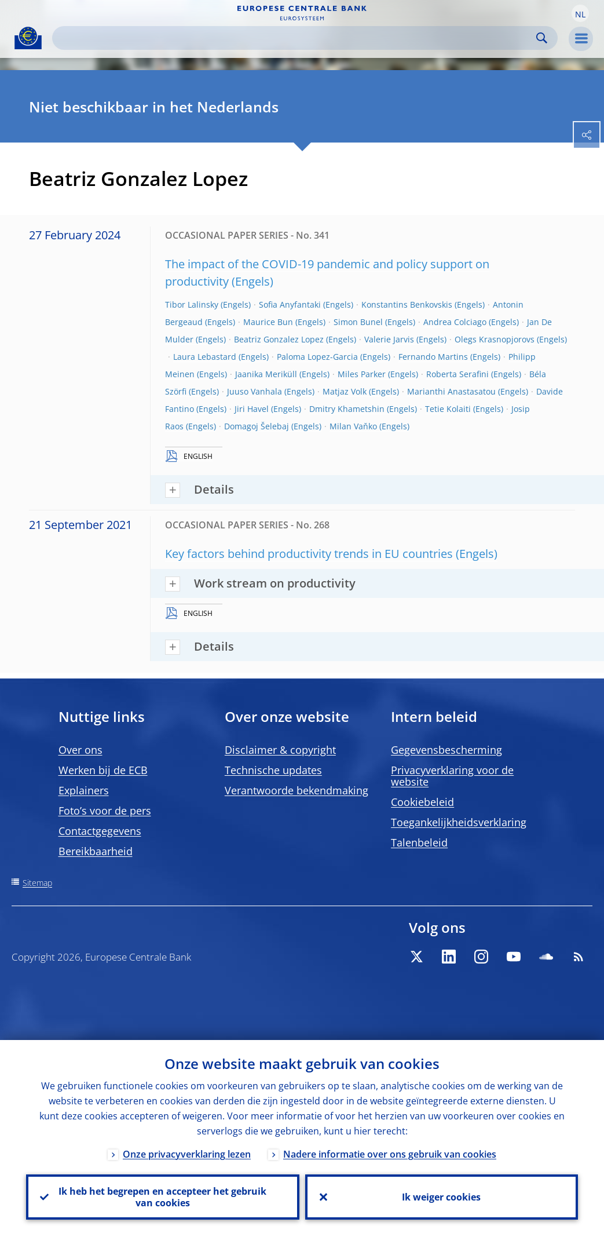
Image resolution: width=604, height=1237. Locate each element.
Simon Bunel (358, 321)
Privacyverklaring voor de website (452, 776)
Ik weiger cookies (441, 1197)
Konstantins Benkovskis (406, 304)
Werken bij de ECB (103, 770)
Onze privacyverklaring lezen (187, 1154)
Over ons (80, 750)
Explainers (83, 790)
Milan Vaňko (353, 426)
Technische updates (273, 770)
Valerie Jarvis (389, 339)
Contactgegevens (99, 831)
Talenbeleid (419, 842)
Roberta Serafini (457, 374)
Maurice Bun (268, 321)
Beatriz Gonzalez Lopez (279, 339)
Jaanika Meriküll (266, 374)
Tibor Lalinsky (191, 304)
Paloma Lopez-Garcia (317, 356)
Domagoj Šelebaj (256, 426)
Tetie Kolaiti (448, 408)
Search (541, 38)
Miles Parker (362, 374)
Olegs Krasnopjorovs (495, 339)
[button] (580, 13)
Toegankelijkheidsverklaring (458, 822)
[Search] (295, 38)
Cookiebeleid (422, 802)
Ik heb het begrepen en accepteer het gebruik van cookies (162, 1197)
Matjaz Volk (345, 391)
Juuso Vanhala (254, 391)
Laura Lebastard (204, 356)
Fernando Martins (433, 356)
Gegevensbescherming (446, 750)
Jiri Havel (252, 408)
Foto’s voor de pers (104, 811)
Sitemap (37, 882)
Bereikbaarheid (95, 851)
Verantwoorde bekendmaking (296, 790)
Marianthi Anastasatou (451, 391)
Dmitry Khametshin (347, 408)
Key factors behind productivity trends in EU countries (309, 553)
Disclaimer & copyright (280, 750)
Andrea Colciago (454, 321)
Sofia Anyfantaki (290, 304)
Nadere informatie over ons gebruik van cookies (389, 1154)
